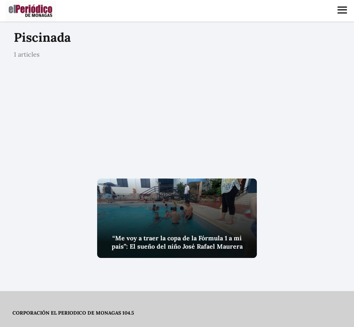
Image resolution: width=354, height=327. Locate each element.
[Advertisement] (177, 119)
